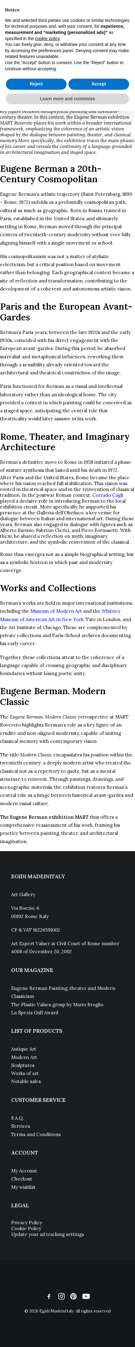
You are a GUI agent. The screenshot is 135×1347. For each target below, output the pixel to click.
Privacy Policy (26, 1222)
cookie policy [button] (47, 38)
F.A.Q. (17, 1118)
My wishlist (23, 1187)
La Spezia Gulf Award (34, 1012)
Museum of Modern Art (56, 611)
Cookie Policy (26, 1228)
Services (20, 1126)
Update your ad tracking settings (47, 1234)
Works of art (25, 1073)
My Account (24, 1171)
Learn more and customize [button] (67, 98)
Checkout (21, 1179)
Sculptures (22, 1065)
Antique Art (23, 1049)
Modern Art (24, 1057)
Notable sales (26, 1081)
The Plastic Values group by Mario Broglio (57, 1004)
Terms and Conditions (36, 1134)
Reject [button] (36, 83)
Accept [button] (99, 83)
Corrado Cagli (107, 495)
